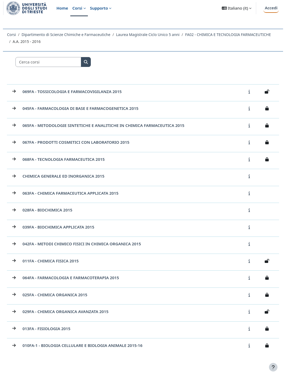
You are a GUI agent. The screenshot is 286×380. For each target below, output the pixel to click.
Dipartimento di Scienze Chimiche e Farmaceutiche (78, 34)
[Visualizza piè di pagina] (273, 367)
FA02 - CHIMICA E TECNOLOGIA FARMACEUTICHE (67, 41)
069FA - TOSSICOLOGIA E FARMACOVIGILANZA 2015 (83, 92)
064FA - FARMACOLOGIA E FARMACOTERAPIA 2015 (82, 279)
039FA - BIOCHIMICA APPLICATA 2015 (70, 228)
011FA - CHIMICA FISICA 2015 (62, 262)
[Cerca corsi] (60, 63)
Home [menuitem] (62, 8)
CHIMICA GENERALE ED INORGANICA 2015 (75, 177)
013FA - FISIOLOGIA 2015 (58, 330)
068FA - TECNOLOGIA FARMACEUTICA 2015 (75, 160)
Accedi (271, 7)
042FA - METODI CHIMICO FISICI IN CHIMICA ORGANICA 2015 (93, 245)
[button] (236, 8)
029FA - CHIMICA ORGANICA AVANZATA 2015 (77, 312)
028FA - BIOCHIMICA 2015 (59, 211)
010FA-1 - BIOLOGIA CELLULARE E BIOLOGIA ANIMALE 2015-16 (94, 346)
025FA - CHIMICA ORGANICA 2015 (66, 296)
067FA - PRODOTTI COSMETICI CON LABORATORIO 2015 (87, 143)
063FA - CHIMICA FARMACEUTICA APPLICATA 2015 (82, 194)
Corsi (23, 34)
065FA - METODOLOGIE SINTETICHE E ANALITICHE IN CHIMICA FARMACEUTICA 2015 (115, 126)
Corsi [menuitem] (77, 8)
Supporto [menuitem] (99, 8)
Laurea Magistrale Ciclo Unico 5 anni (159, 34)
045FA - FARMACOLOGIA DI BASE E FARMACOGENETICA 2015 (92, 109)
